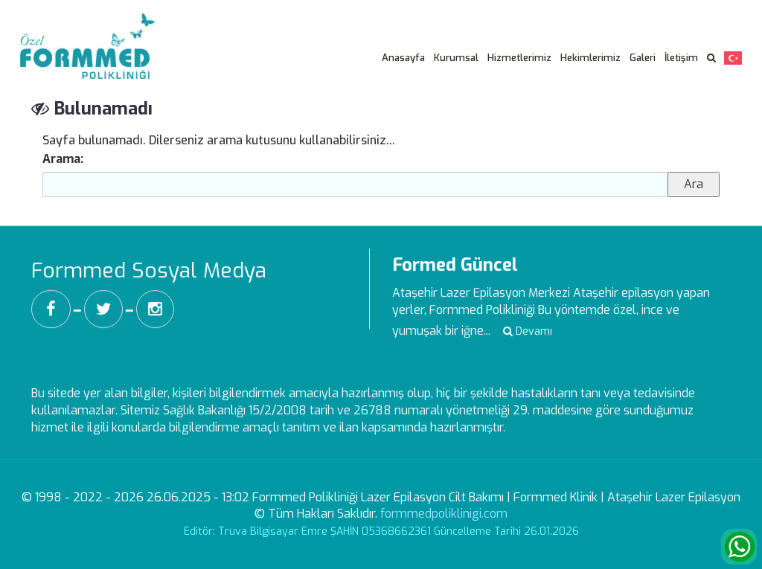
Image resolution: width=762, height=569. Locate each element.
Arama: (62, 159)
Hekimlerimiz (590, 57)
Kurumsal (456, 57)
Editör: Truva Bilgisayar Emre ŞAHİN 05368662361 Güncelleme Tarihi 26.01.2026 (381, 531)
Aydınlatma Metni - (546, 10)
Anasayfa (403, 57)
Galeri (643, 57)
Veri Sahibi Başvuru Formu (671, 10)
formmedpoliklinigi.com (444, 513)
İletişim (681, 57)
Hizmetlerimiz (519, 57)
